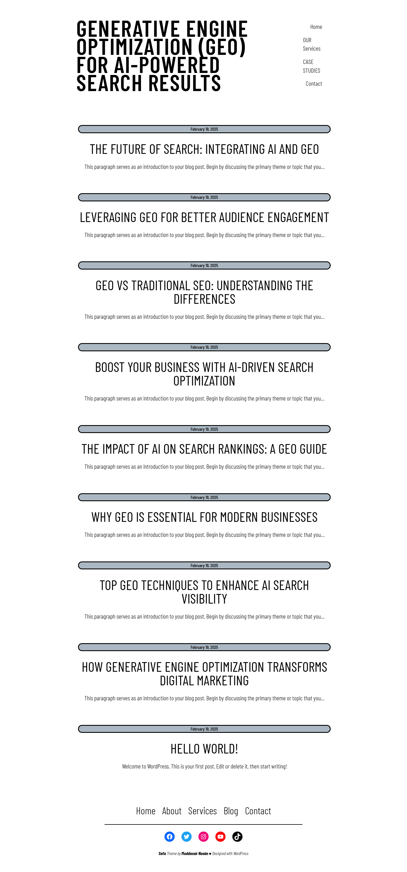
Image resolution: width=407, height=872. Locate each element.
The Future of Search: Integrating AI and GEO (204, 148)
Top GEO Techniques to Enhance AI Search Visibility (204, 591)
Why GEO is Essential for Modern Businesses (204, 516)
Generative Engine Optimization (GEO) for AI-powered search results (162, 55)
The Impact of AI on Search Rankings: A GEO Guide (204, 448)
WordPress (240, 853)
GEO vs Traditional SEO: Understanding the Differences (204, 291)
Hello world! (204, 748)
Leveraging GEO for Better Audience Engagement (204, 216)
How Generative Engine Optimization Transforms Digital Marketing (204, 673)
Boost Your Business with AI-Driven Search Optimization (204, 373)
